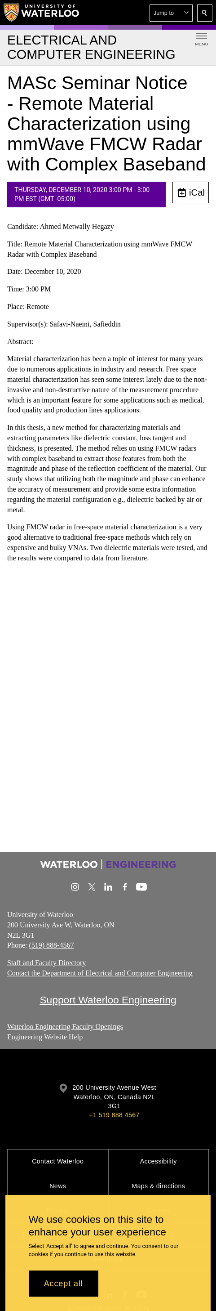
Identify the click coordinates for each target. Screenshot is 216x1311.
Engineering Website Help (45, 1036)
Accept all (63, 1283)
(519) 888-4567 (51, 945)
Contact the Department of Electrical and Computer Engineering (100, 973)
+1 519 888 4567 (114, 1115)
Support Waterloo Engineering (108, 1000)
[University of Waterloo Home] (42, 13)
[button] (171, 13)
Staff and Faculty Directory (46, 962)
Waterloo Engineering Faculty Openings (65, 1026)
